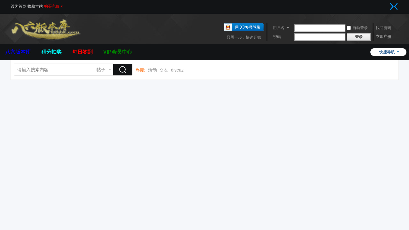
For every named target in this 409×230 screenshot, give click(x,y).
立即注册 (383, 36)
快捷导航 (387, 52)
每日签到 (82, 52)
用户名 (278, 28)
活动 (152, 70)
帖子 (100, 69)
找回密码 (383, 28)
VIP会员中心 (117, 52)
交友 (163, 70)
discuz (177, 70)
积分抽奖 (51, 52)
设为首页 (18, 6)
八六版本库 (18, 52)
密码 (277, 36)
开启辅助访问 (387, 4)
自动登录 (357, 28)
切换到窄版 (394, 6)
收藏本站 (35, 6)
